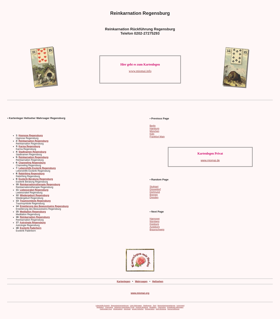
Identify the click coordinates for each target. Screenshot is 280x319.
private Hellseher (138, 309)
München (154, 131)
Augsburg (154, 226)
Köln (152, 134)
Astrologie (127, 309)
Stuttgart (154, 186)
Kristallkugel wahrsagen (175, 307)
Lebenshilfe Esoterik (103, 305)
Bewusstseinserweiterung (120, 305)
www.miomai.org (140, 293)
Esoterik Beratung (142, 307)
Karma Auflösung (173, 309)
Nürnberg (154, 221)
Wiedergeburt (117, 309)
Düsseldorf (155, 189)
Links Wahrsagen (136, 305)
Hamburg (154, 128)
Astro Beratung (161, 309)
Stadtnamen (147, 305)
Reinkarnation (149, 309)
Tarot (154, 305)
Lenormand (180, 305)
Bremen (154, 194)
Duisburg (154, 224)
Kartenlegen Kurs (106, 309)
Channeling (109, 307)
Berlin (153, 125)
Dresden (154, 197)
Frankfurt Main (157, 136)
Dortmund (155, 192)
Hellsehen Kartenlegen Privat (124, 307)
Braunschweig (157, 229)
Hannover (155, 218)
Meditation (100, 307)
